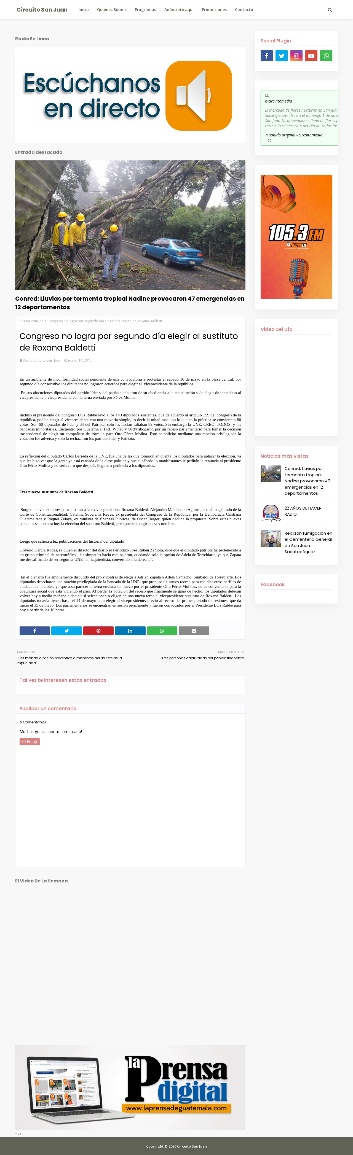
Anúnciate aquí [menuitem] (179, 9)
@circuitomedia (278, 101)
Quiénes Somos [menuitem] (112, 9)
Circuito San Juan (42, 10)
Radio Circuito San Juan (42, 360)
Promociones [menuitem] (214, 9)
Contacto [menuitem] (244, 9)
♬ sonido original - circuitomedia (293, 135)
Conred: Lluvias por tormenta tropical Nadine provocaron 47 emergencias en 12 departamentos (130, 303)
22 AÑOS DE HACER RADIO (303, 511)
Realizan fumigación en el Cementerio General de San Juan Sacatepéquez (308, 542)
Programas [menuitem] (145, 9)
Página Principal (32, 321)
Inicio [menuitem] (84, 9)
